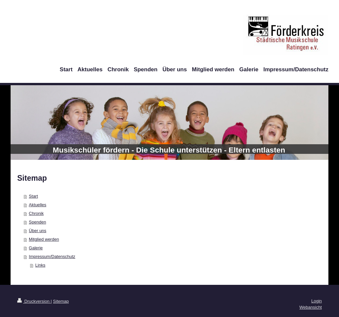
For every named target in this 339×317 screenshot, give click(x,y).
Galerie (36, 247)
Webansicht (310, 307)
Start (33, 196)
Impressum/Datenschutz (52, 256)
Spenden (37, 222)
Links (40, 265)
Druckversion (34, 301)
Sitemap (61, 301)
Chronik (36, 213)
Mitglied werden (44, 239)
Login (316, 300)
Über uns (37, 230)
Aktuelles (37, 204)
